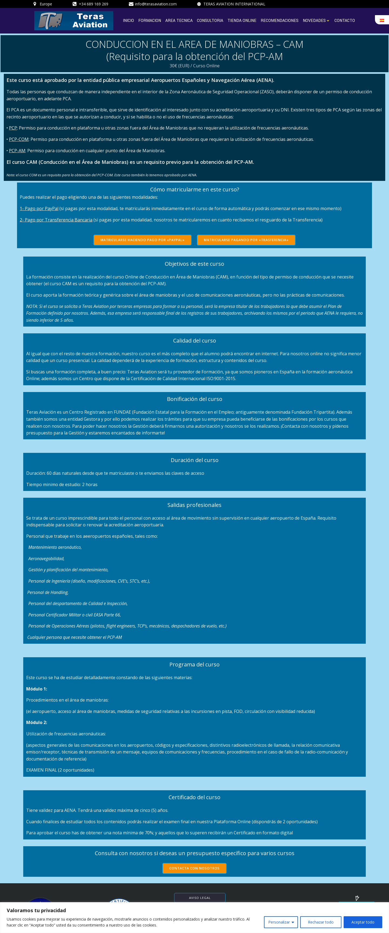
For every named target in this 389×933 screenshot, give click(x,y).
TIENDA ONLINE (242, 19)
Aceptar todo (362, 922)
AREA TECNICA (179, 19)
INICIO (128, 19)
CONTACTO (345, 19)
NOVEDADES (316, 19)
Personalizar (279, 922)
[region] (194, 917)
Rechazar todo (321, 922)
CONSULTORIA (210, 19)
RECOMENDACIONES (280, 19)
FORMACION (150, 19)
